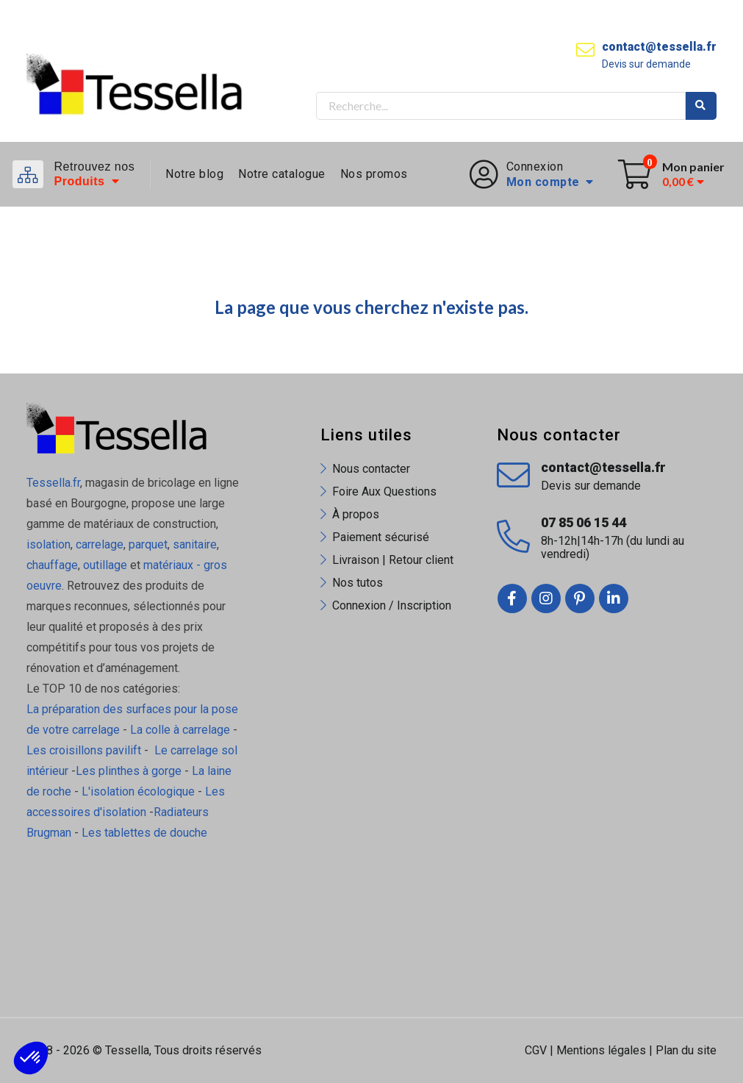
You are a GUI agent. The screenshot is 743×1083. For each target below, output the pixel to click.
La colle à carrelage (180, 730)
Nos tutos (357, 583)
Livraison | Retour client (392, 560)
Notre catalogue (282, 174)
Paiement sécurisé (380, 537)
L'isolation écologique (138, 791)
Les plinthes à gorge (129, 771)
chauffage (52, 565)
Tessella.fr (53, 483)
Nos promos (374, 174)
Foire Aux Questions (384, 491)
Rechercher (701, 106)
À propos (355, 514)
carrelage (99, 544)
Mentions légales (601, 1050)
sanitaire (195, 544)
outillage (105, 565)
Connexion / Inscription (391, 605)
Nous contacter (371, 469)
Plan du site (686, 1050)
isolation (48, 544)
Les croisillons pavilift (83, 750)
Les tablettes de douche (146, 833)
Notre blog (194, 174)
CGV (536, 1050)
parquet (148, 544)
